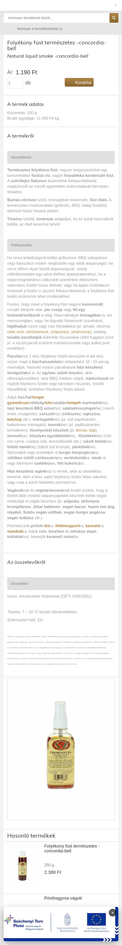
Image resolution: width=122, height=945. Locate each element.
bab (92, 430)
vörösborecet (37, 332)
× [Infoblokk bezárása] (112, 912)
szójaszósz (60, 332)
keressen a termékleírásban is (35, 28)
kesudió (92, 526)
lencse (81, 430)
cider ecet (15, 332)
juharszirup (80, 332)
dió (47, 526)
